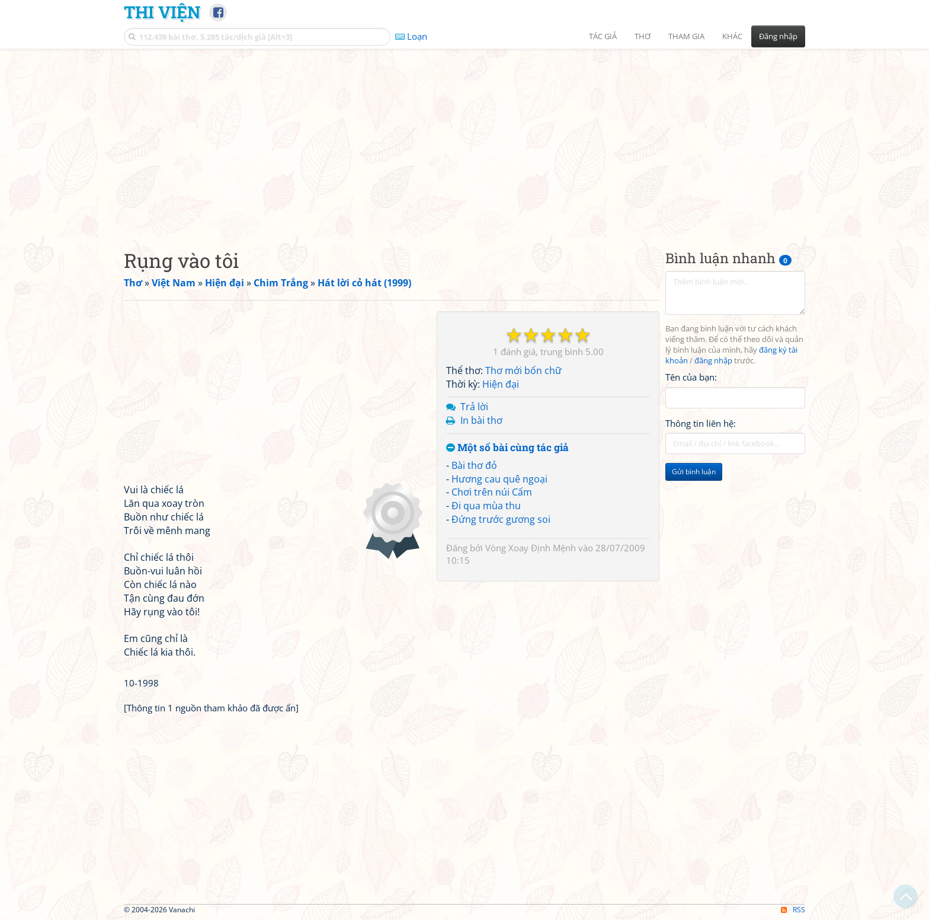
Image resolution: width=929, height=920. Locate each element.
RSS (793, 910)
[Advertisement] (464, 139)
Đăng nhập (778, 36)
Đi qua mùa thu (486, 505)
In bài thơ (481, 420)
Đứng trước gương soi (500, 519)
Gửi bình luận (694, 472)
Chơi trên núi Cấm (491, 492)
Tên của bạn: (691, 377)
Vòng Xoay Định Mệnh (530, 548)
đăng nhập (713, 361)
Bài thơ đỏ (474, 465)
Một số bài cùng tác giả (507, 447)
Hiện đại (500, 384)
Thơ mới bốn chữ (523, 370)
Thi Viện (162, 12)
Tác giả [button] (603, 36)
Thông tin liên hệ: (700, 423)
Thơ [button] (643, 36)
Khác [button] (732, 36)
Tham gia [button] (686, 36)
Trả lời (474, 406)
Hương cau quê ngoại (499, 478)
